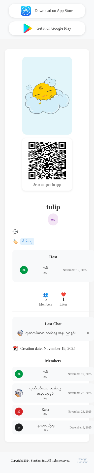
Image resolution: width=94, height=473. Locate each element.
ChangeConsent (82, 461)
